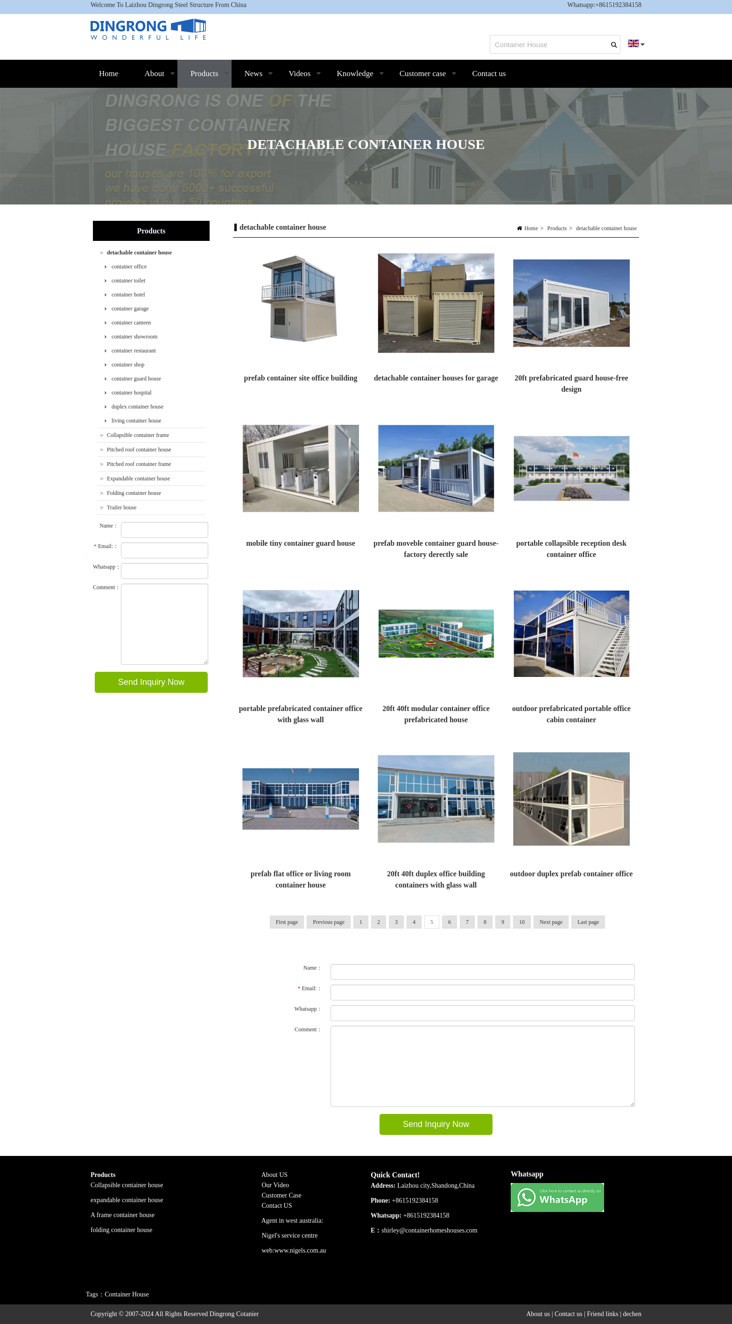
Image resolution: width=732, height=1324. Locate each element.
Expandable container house (138, 478)
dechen (632, 1313)
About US (275, 1174)
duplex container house (137, 406)
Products (203, 78)
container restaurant (134, 350)
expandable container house (127, 1200)
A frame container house (123, 1214)
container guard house (136, 378)
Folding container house (134, 493)
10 (522, 922)
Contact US (277, 1205)
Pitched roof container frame (139, 464)
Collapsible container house (127, 1185)
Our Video (275, 1185)
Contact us (489, 73)
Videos (298, 78)
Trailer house (121, 507)
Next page (551, 922)
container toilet (128, 280)
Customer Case (282, 1195)
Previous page (329, 922)
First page (287, 922)
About (154, 78)
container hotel (128, 294)
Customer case (422, 78)
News (253, 78)
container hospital (132, 392)
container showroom (134, 336)
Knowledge (354, 78)
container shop (128, 364)
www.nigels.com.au (300, 1250)
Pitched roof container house (139, 449)
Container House (126, 1294)
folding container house (121, 1229)
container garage (130, 308)
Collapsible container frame (138, 435)
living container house (137, 420)
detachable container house (606, 228)
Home (109, 73)
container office (129, 266)
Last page (588, 922)
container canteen (131, 322)
